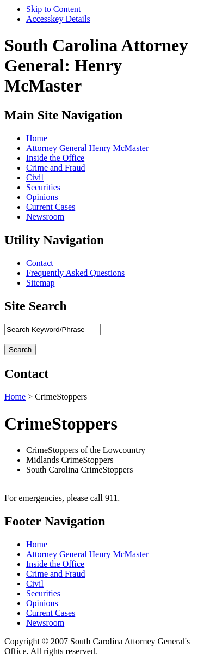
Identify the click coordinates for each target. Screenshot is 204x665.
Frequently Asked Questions (75, 272)
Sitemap (40, 282)
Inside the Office (55, 157)
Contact (39, 263)
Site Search (35, 306)
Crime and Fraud (55, 167)
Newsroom (45, 216)
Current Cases (50, 206)
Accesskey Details (58, 18)
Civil (35, 177)
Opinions (42, 197)
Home (36, 138)
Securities (43, 187)
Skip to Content (53, 9)
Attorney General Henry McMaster (87, 148)
